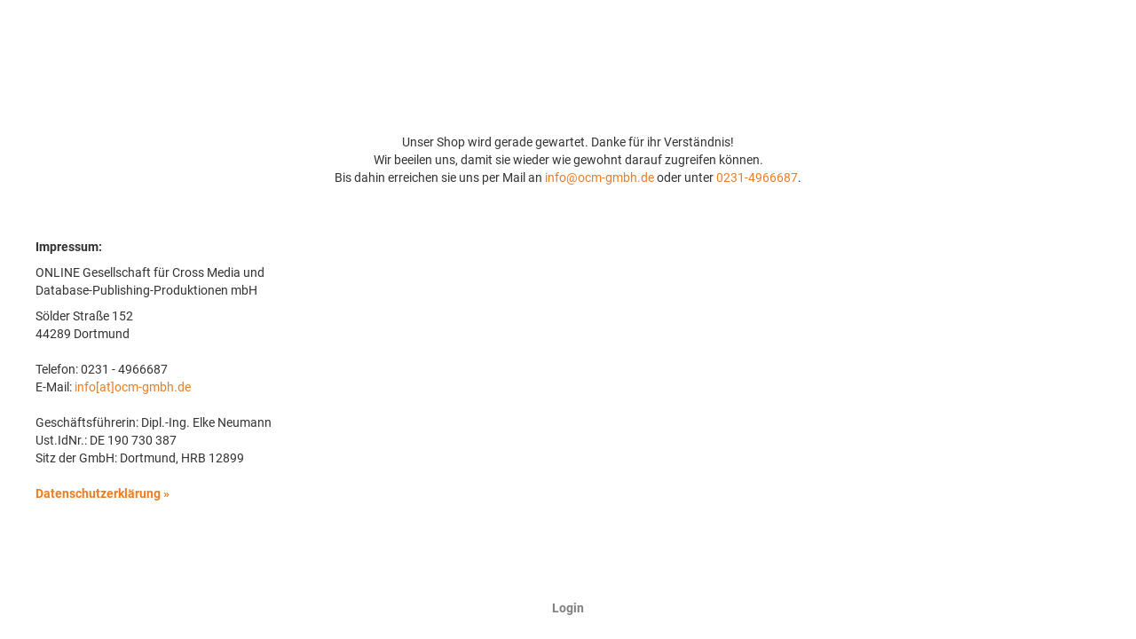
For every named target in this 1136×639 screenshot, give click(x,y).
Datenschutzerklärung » (103, 493)
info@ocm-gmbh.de (599, 177)
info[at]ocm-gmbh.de (133, 387)
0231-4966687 (757, 177)
